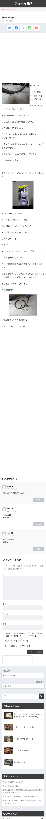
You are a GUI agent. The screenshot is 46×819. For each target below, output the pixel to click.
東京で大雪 (6, 797)
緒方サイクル (15, 782)
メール (6, 614)
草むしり (6, 782)
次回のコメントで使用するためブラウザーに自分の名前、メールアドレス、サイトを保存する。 (24, 634)
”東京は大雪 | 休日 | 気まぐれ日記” (24, 797)
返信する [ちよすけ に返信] (39, 549)
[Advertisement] (23, 58)
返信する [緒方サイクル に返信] (39, 524)
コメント (6, 575)
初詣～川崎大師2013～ (10, 800)
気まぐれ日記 (23, 3)
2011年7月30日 (12, 489)
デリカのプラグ (8, 790)
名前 (5, 604)
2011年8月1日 (11, 511)
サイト (5, 624)
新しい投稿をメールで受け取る (17, 646)
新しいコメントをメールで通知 (17, 641)
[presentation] (17, 659)
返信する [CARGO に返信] (39, 500)
